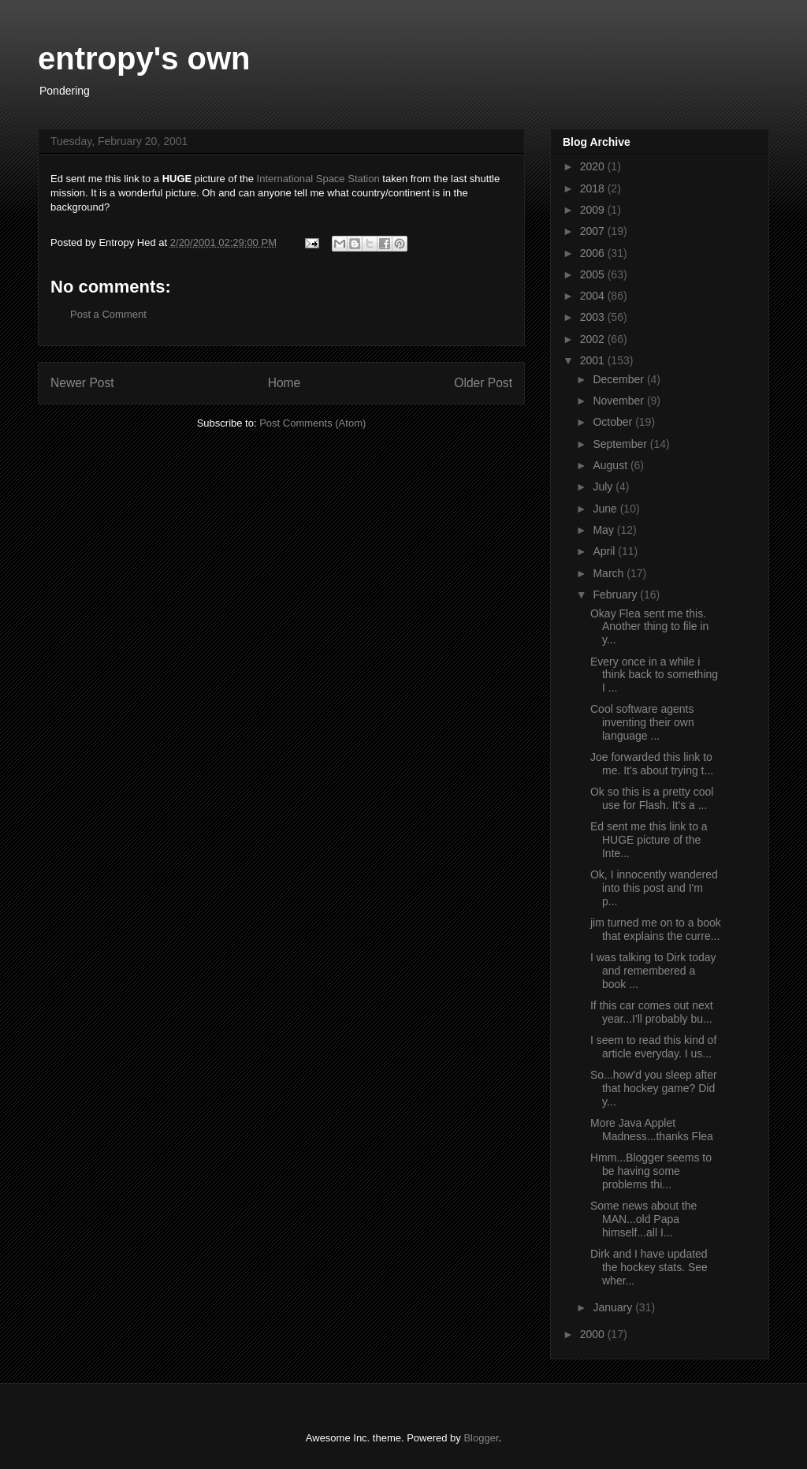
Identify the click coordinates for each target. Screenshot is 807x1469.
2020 (594, 166)
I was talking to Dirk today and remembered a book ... (653, 970)
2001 (594, 360)
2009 (594, 209)
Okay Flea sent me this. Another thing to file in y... (649, 627)
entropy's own (144, 58)
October (614, 422)
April (605, 551)
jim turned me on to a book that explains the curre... (655, 929)
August (611, 465)
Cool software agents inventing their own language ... (642, 722)
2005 (594, 274)
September (621, 444)
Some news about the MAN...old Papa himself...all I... (643, 1219)
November (619, 400)
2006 (594, 253)
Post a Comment (108, 314)
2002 (594, 339)
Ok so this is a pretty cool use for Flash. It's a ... (651, 798)
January (614, 1307)
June (606, 508)
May (604, 530)
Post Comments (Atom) (312, 423)
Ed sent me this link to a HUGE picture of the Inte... (649, 839)
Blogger (480, 1438)
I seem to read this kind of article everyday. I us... (653, 1047)
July (604, 486)
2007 (594, 231)
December (619, 379)
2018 (594, 188)
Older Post (483, 383)
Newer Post (82, 383)
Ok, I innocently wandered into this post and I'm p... (654, 888)
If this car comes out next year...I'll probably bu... (651, 1012)
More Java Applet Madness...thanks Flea (651, 1130)
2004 (594, 295)
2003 (594, 317)
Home (284, 383)
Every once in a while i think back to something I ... (654, 675)
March (610, 573)
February (616, 594)
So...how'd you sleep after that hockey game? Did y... (653, 1088)
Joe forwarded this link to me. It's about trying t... (651, 764)
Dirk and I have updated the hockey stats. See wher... (649, 1267)
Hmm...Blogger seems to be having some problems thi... (651, 1171)
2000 (594, 1334)
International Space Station (320, 179)
